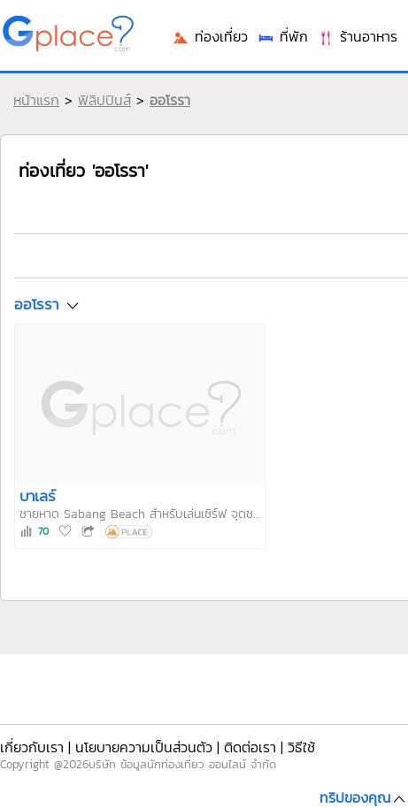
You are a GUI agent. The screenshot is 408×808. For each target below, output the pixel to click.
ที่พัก (282, 36)
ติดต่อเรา (250, 747)
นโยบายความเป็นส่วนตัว (143, 747)
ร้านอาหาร (357, 36)
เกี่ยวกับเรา (32, 747)
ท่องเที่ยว (210, 36)
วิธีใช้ (301, 747)
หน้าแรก (36, 100)
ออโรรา (170, 100)
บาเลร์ (37, 495)
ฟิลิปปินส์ (104, 100)
